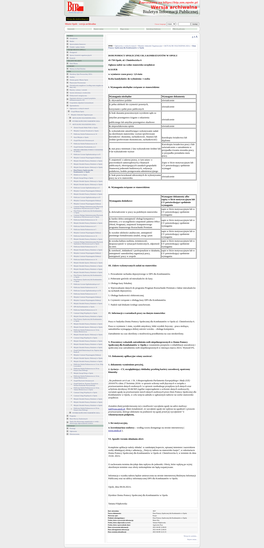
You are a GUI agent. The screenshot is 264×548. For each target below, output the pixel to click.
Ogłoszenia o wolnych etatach (79, 108)
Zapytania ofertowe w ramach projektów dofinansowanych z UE (83, 99)
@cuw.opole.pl (118, 409)
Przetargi (72, 428)
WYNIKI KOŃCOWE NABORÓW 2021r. (86, 413)
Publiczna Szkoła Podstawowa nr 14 (85, 134)
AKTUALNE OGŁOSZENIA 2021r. (84, 124)
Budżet (72, 41)
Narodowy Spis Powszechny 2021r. (81, 74)
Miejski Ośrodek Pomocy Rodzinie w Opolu (88, 161)
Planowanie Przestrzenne (78, 83)
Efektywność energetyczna (78, 96)
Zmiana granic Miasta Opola (79, 80)
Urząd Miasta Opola (77, 111)
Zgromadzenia (74, 106)
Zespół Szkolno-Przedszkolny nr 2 (85, 147)
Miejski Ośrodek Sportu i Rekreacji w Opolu (88, 167)
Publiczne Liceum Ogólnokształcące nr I (87, 188)
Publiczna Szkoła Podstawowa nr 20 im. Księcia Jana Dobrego (86, 369)
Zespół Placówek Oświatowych (84, 140)
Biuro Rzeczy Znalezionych (79, 419)
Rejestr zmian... (192, 539)
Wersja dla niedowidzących (77, 19)
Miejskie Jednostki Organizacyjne (82, 115)
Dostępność (73, 52)
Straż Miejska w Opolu (81, 137)
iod (109, 409)
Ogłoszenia (73, 431)
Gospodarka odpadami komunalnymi (81, 103)
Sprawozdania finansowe (78, 44)
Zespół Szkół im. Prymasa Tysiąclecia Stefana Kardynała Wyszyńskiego (86, 384)
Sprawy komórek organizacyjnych (81, 55)
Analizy (72, 77)
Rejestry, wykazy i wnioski (78, 90)
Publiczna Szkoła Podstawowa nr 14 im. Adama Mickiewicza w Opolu (86, 389)
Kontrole (72, 58)
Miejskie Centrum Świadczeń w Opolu (86, 131)
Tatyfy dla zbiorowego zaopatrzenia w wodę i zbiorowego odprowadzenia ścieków (84, 422)
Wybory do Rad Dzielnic (78, 69)
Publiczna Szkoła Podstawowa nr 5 (85, 226)
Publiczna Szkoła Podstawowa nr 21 (85, 294)
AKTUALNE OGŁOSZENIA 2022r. (84, 118)
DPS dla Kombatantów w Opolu (84, 307)
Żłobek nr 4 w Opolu (80, 175)
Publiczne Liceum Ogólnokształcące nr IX (87, 291)
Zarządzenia (74, 38)
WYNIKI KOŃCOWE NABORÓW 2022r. (86, 121)
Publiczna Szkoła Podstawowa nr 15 (85, 247)
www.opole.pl (114, 430)
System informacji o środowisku (80, 93)
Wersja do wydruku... (190, 536)
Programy (73, 416)
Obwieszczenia (74, 434)
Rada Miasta (74, 63)
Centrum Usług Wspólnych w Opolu (85, 313)
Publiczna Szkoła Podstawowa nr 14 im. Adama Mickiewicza (86, 331)
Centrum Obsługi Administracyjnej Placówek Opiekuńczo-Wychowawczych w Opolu (88, 207)
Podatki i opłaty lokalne (77, 47)
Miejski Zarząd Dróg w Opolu (83, 178)
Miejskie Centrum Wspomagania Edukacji (87, 158)
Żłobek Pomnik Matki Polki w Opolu (86, 128)
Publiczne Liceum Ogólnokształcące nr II (87, 154)
